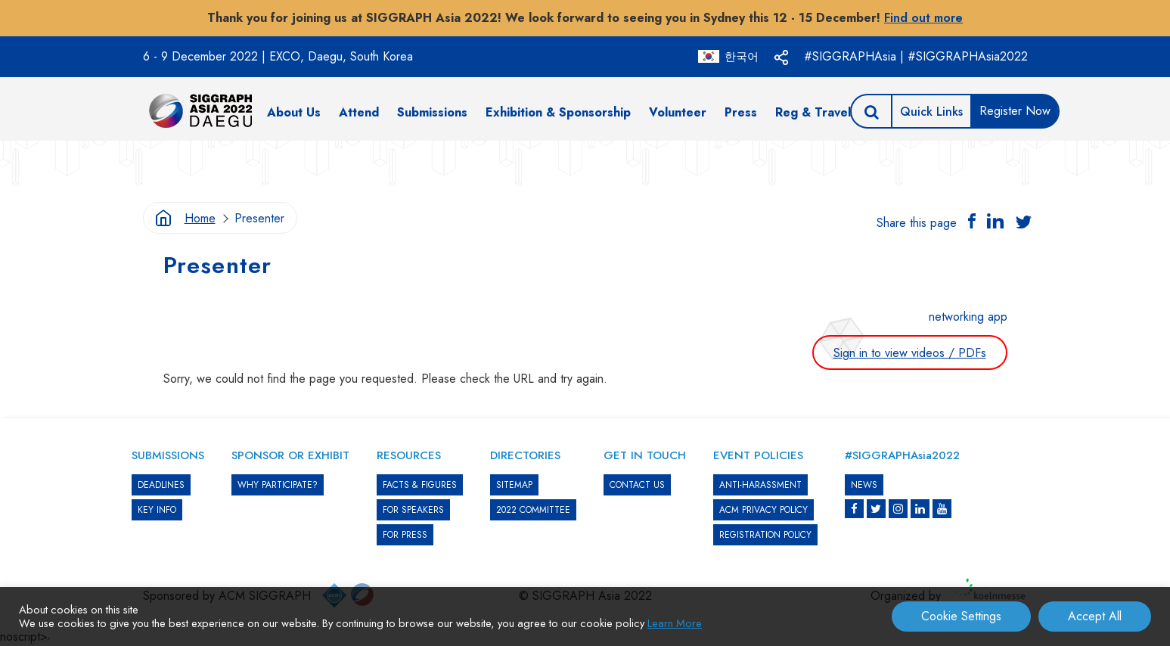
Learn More (674, 623)
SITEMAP (514, 485)
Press (741, 112)
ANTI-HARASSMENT (760, 485)
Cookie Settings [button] (961, 616)
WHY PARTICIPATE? (277, 485)
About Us (294, 112)
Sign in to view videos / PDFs (909, 353)
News (864, 485)
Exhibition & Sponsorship (558, 112)
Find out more (923, 17)
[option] (585, 163)
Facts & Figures (420, 485)
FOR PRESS (405, 535)
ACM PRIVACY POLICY (763, 510)
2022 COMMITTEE (533, 510)
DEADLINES (161, 485)
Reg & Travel (813, 112)
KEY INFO (157, 510)
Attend (359, 112)
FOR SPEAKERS (413, 510)
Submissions (432, 112)
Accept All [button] (1095, 616)
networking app (968, 316)
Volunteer (677, 112)
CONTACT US (637, 485)
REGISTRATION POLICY (765, 535)
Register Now (1015, 111)
